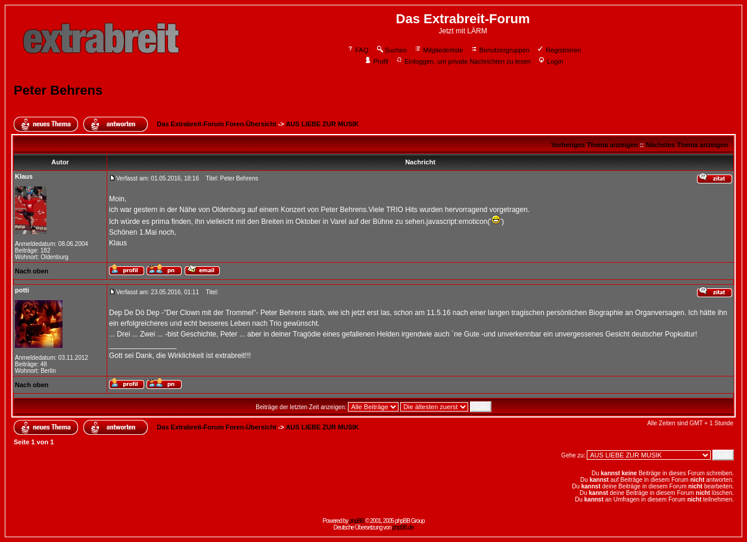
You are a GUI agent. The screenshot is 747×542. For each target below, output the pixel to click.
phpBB (356, 521)
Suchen (391, 50)
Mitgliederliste (438, 50)
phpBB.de (402, 527)
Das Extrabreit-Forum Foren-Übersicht (216, 123)
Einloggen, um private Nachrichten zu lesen (463, 61)
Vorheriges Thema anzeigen (595, 144)
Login (550, 61)
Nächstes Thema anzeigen (687, 144)
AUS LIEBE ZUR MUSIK (322, 123)
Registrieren (559, 50)
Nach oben (31, 271)
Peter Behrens (58, 90)
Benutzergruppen (500, 50)
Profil (376, 61)
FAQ (358, 50)
